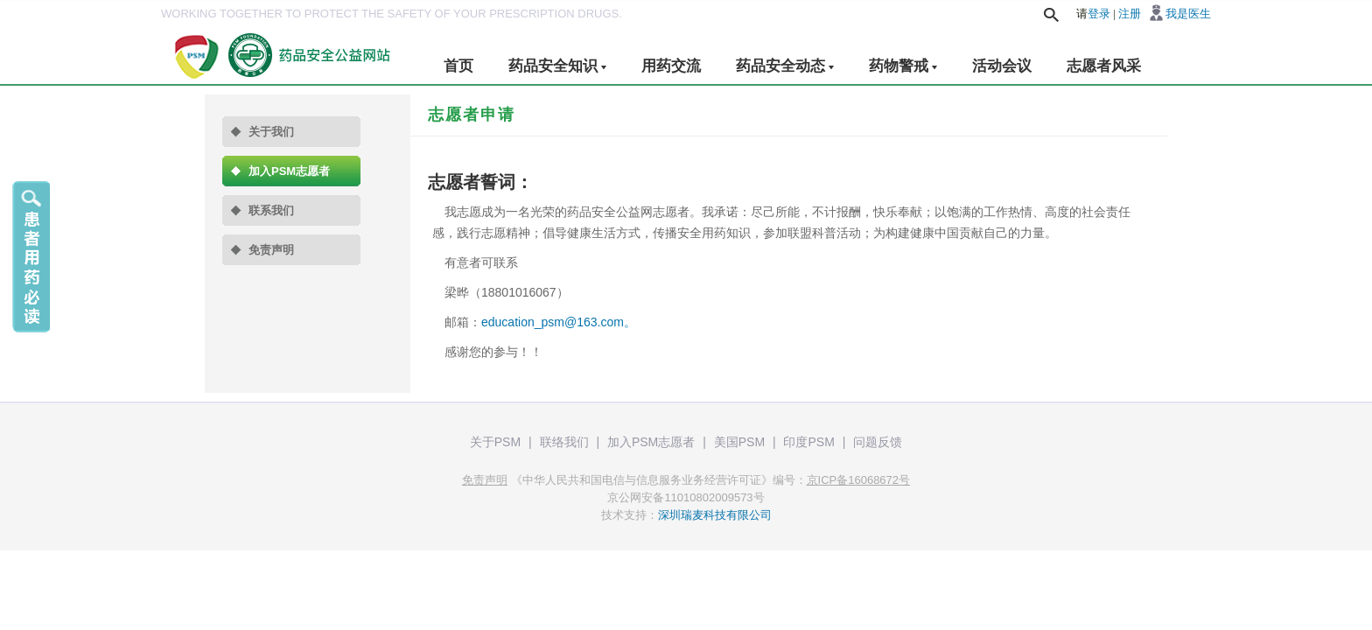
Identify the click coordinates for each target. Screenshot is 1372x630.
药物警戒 (903, 66)
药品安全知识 (557, 66)
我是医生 (1188, 13)
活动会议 (1002, 66)
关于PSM (495, 442)
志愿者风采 (1104, 66)
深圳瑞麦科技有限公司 (715, 515)
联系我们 (271, 210)
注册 (1129, 13)
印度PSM (808, 442)
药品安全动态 (785, 66)
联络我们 (564, 442)
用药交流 (671, 66)
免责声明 (271, 249)
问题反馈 (877, 442)
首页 (458, 66)
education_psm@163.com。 (558, 322)
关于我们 (271, 131)
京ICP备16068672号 (859, 479)
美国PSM (739, 442)
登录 (1099, 13)
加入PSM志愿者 (289, 171)
